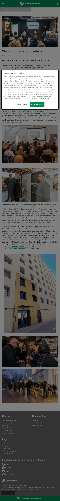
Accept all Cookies (37, 104)
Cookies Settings (21, 104)
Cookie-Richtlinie (43, 98)
